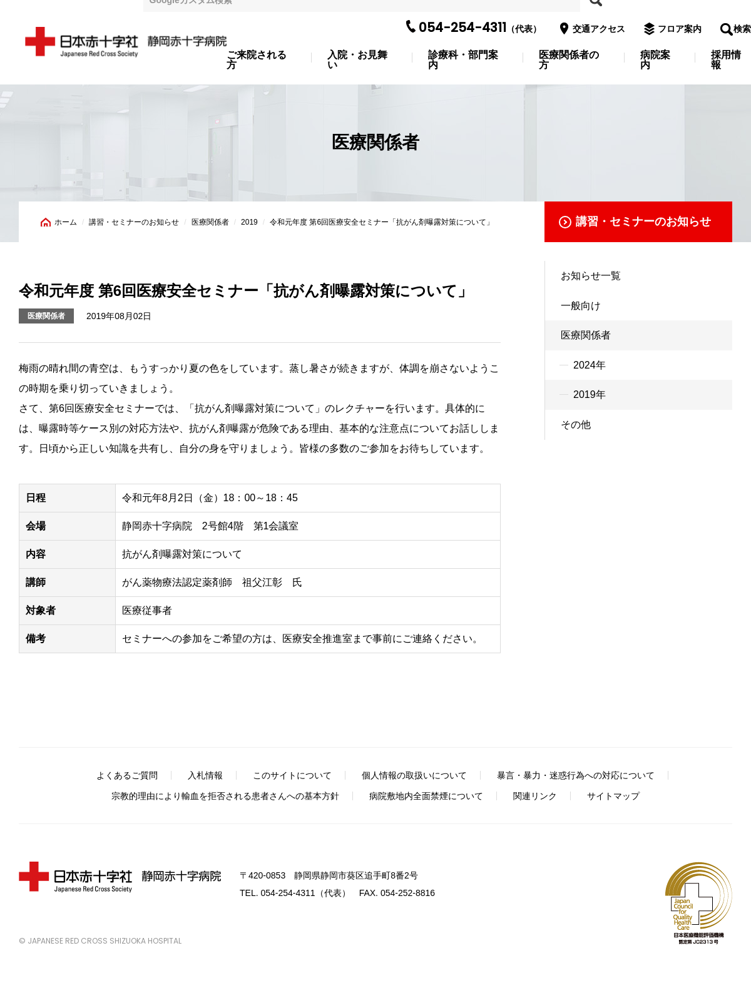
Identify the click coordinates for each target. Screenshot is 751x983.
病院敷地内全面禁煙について (426, 796)
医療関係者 (210, 222)
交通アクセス (596, 29)
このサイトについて (292, 775)
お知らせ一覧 (591, 275)
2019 (249, 222)
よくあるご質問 (127, 775)
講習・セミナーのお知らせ (134, 222)
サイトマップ (613, 796)
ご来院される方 (257, 60)
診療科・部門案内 (463, 60)
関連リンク (535, 796)
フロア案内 (677, 29)
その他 (576, 424)
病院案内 (655, 60)
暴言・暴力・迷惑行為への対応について (576, 775)
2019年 (589, 394)
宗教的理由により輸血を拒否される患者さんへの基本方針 (225, 796)
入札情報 (205, 775)
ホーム (65, 222)
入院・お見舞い (357, 60)
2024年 (589, 365)
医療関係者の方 (569, 60)
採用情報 (726, 60)
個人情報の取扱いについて (414, 775)
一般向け (581, 305)
